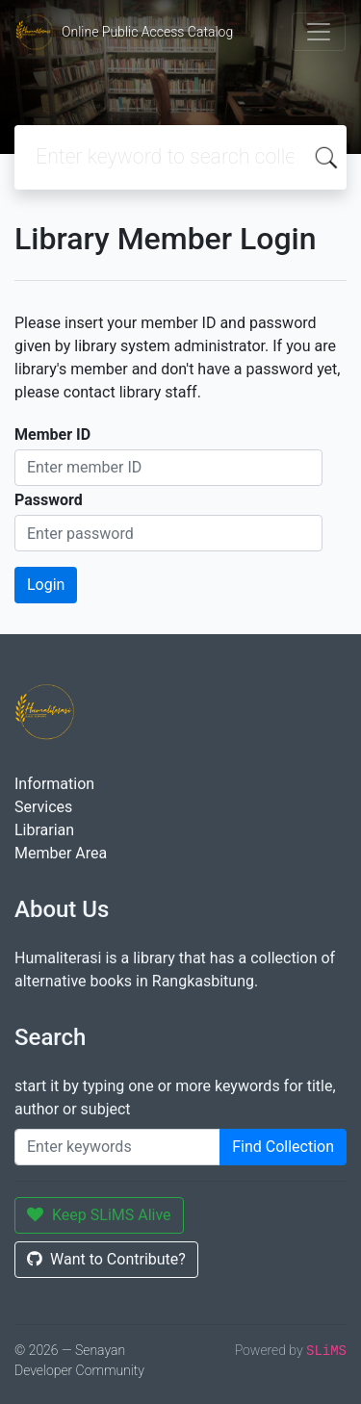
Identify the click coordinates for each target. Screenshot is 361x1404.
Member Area (60, 853)
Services (43, 807)
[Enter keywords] (117, 1147)
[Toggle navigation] (319, 32)
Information (54, 784)
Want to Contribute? (106, 1259)
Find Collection (283, 1146)
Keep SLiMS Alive (99, 1215)
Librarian (44, 830)
